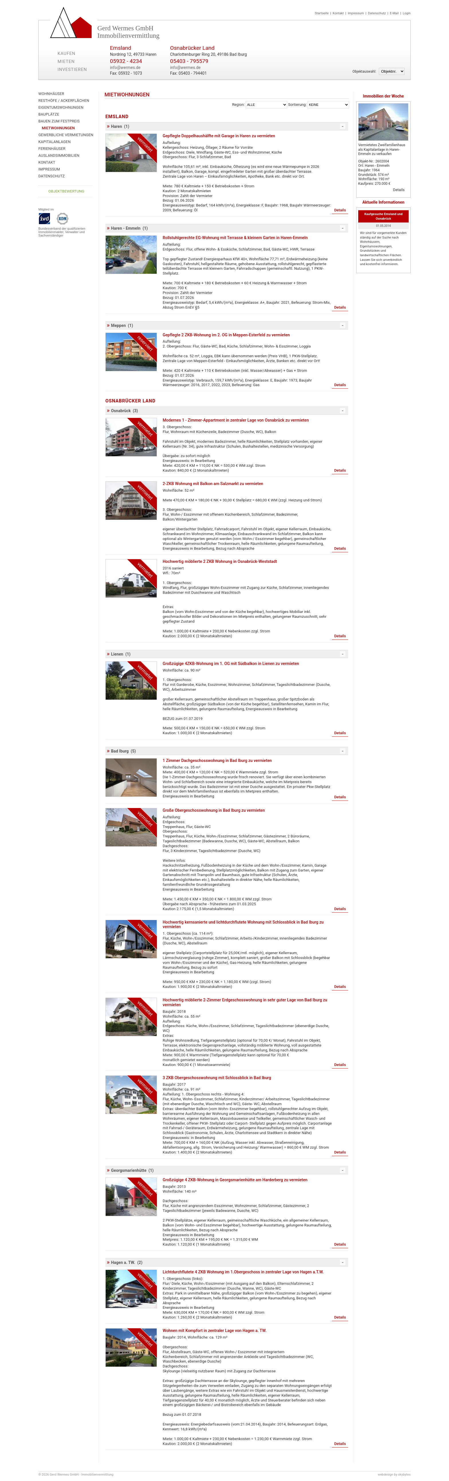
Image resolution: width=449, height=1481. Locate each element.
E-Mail (394, 13)
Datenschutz (377, 13)
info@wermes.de (125, 67)
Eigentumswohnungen (60, 107)
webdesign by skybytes (394, 1474)
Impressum (356, 13)
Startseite (321, 13)
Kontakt (338, 13)
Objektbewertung (66, 191)
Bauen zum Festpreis (59, 121)
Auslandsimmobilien (58, 155)
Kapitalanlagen (54, 142)
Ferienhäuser (52, 148)
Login (407, 13)
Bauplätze (48, 114)
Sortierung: (297, 104)
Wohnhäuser (51, 94)
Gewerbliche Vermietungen (65, 135)
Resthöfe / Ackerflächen (63, 100)
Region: (238, 104)
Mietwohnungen (58, 128)
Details (399, 190)
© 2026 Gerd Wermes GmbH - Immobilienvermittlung (75, 1474)
